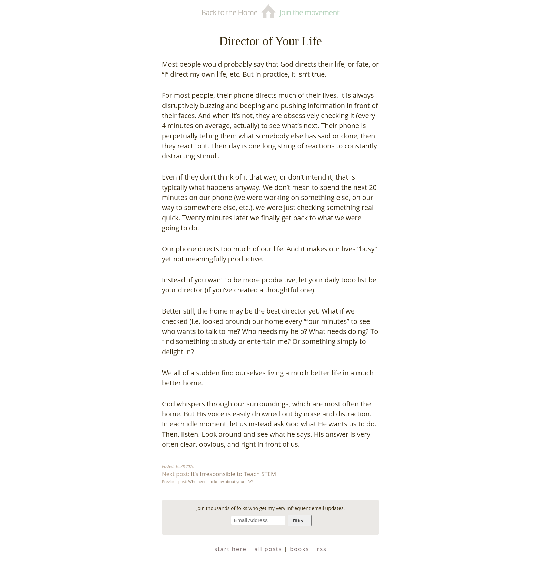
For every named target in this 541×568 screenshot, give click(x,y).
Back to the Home (229, 12)
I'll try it (300, 520)
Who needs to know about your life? (220, 481)
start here (230, 549)
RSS (322, 549)
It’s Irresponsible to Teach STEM (233, 474)
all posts (268, 549)
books (299, 549)
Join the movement (309, 12)
